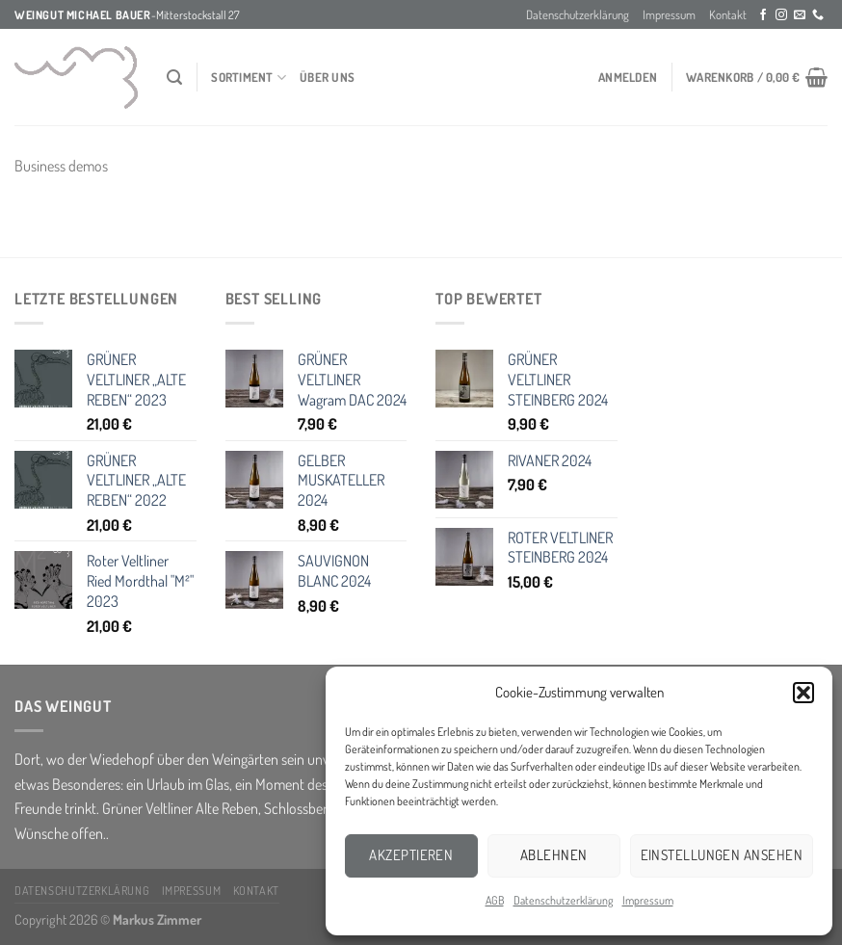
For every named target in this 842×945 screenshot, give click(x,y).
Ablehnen (554, 855)
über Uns (327, 77)
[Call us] (818, 15)
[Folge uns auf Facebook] (763, 15)
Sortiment (248, 77)
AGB (495, 900)
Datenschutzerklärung (563, 900)
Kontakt (728, 14)
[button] (803, 692)
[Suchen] (174, 77)
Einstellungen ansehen (722, 855)
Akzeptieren (411, 855)
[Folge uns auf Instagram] (781, 15)
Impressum (647, 900)
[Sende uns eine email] (799, 15)
